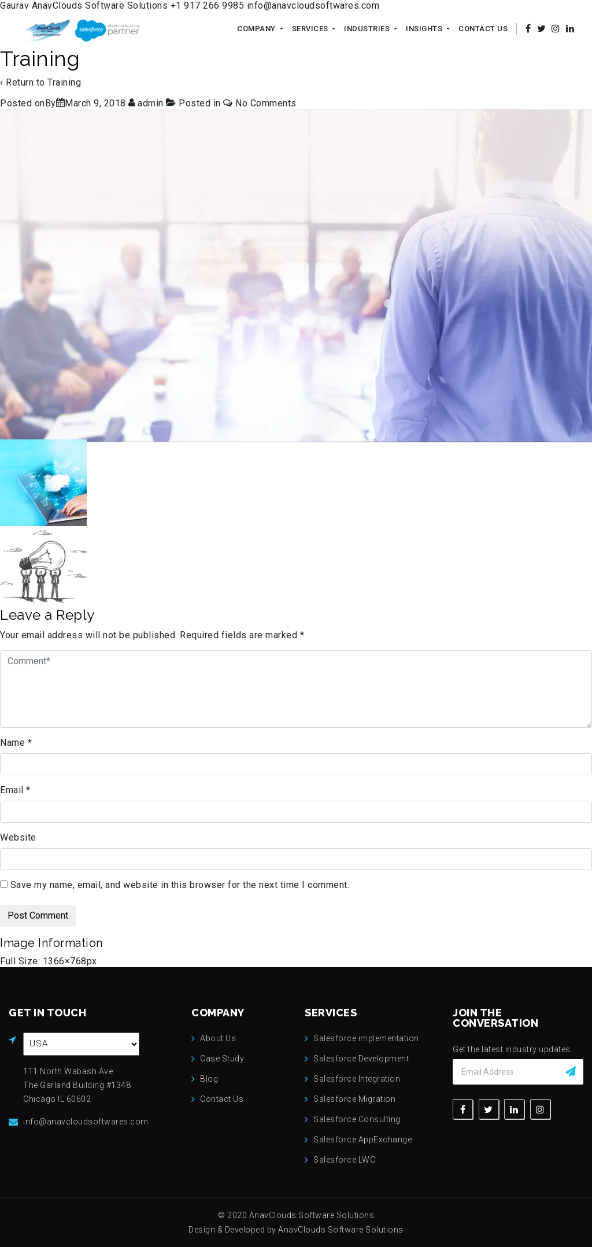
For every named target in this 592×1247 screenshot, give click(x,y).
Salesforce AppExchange (362, 1139)
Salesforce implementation (366, 1038)
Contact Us (483, 28)
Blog (209, 1078)
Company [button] (257, 28)
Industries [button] (368, 28)
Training (64, 82)
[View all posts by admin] (147, 103)
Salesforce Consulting (357, 1119)
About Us (218, 1038)
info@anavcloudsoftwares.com (313, 5)
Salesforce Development (361, 1058)
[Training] (95, 103)
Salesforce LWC (344, 1159)
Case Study (222, 1058)
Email (15, 790)
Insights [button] (425, 28)
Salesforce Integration (356, 1078)
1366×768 (65, 961)
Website (18, 837)
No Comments (266, 103)
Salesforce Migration (354, 1099)
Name (16, 742)
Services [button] (311, 28)
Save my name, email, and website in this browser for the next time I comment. (180, 884)
